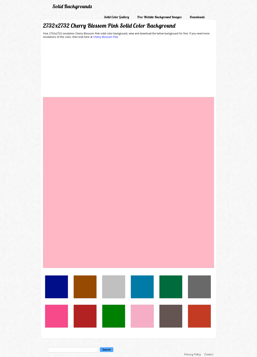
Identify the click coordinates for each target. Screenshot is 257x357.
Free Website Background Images (159, 17)
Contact (208, 354)
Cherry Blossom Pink (105, 37)
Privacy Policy (192, 354)
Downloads (197, 17)
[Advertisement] (128, 68)
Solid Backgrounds (72, 6)
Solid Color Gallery (116, 17)
